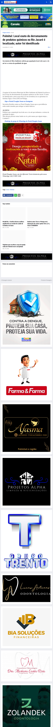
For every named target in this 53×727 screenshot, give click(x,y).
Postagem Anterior (7, 280)
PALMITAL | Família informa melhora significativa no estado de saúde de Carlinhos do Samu (13, 223)
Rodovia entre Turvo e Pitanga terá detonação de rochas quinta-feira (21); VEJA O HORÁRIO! (38, 223)
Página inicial (6, 32)
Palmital (12, 189)
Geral (12, 32)
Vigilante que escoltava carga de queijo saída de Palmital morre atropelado (14, 245)
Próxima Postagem (46, 280)
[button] (2, 2)
